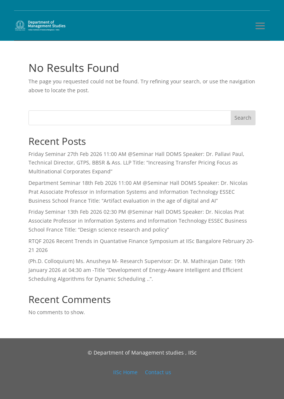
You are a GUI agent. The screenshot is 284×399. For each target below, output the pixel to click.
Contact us (158, 372)
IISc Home (125, 372)
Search (242, 117)
